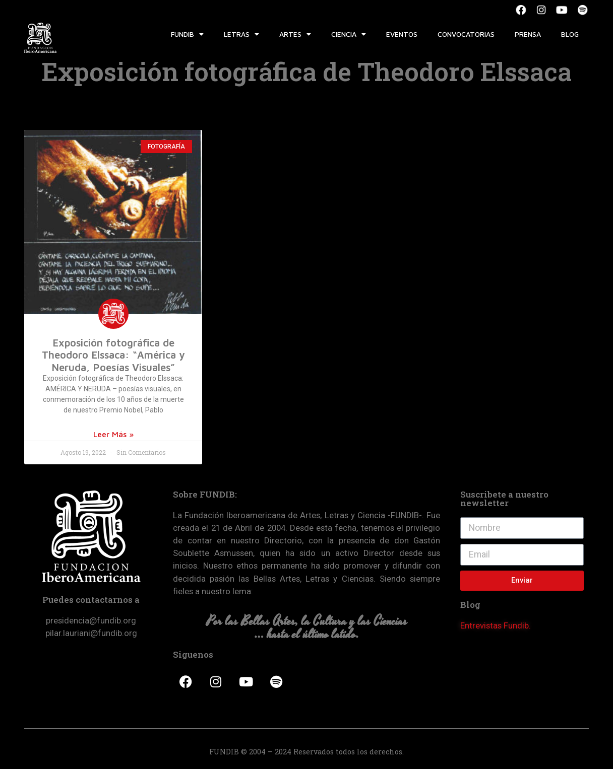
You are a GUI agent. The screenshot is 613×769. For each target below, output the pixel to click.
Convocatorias (466, 34)
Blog (570, 34)
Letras (241, 34)
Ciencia (348, 34)
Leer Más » (113, 434)
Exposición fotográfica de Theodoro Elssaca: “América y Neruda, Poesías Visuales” (113, 354)
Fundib (187, 34)
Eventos (401, 34)
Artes (295, 34)
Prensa (528, 34)
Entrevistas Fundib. (495, 625)
